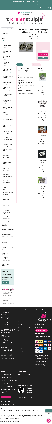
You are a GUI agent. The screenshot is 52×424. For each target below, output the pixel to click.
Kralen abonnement (6, 397)
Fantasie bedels (7, 114)
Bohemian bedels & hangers (8, 77)
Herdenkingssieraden (8, 142)
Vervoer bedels (6, 210)
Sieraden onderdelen (7, 225)
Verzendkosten (21, 348)
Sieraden (7, 231)
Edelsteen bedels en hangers (8, 101)
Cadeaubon (4, 242)
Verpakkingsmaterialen (8, 229)
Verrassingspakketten (7, 236)
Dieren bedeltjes (8, 85)
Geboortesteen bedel (6, 122)
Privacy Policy (21, 342)
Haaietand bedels (7, 137)
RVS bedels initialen (8, 190)
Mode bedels (6, 168)
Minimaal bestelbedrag (23, 339)
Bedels (7, 40)
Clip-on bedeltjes (7, 82)
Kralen (7, 38)
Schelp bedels (6, 194)
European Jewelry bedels (7, 111)
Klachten (20, 330)
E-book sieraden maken (6, 261)
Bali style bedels (7, 45)
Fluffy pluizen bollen (8, 119)
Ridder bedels (6, 185)
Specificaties (36, 64)
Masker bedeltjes (7, 160)
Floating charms (7, 117)
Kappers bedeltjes (7, 144)
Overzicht (20, 64)
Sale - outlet (7, 239)
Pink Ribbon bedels (7, 176)
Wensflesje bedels (7, 216)
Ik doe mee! (5, 282)
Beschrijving (27, 64)
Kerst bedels (6, 147)
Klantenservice (21, 312)
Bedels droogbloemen (6, 48)
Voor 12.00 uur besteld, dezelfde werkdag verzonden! (26, 4)
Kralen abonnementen (7, 245)
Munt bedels (6, 170)
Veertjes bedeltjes (7, 207)
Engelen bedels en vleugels (7, 108)
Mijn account (45, 8)
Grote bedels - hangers (6, 134)
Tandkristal (7, 247)
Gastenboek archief (22, 379)
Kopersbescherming (22, 333)
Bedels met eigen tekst (7, 52)
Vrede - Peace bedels (6, 213)
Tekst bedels (6, 205)
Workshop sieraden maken (24, 354)
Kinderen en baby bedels (7, 149)
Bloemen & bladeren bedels (8, 73)
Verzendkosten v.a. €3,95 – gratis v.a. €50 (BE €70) (25, 1)
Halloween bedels (7, 139)
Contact (19, 321)
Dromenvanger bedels (6, 87)
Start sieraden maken (7, 254)
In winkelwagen (43, 54)
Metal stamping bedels (7, 163)
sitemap (30, 421)
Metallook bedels (7, 166)
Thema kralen (7, 250)
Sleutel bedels (6, 197)
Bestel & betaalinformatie (23, 318)
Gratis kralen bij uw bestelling (24, 327)
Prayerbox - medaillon (6, 179)
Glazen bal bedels (7, 131)
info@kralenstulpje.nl (8, 324)
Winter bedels (6, 218)
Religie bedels (6, 182)
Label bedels (6, 155)
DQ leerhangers (7, 98)
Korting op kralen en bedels (24, 336)
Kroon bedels (6, 153)
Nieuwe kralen (7, 36)
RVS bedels (5, 187)
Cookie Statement (22, 324)
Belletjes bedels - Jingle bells (7, 70)
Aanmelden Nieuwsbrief (41, 330)
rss (33, 421)
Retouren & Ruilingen (22, 345)
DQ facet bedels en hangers (7, 95)
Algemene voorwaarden (23, 315)
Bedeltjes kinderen (7, 59)
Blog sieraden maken (7, 264)
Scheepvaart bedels (8, 192)
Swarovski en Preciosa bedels (7, 202)
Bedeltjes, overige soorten (7, 66)
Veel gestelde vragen (22, 351)
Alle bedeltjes (6, 43)
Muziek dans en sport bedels (7, 173)
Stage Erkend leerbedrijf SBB (7, 377)
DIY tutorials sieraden (7, 257)
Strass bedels (6, 199)
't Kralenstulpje (5, 33)
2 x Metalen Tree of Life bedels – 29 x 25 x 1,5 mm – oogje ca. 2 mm (42, 139)
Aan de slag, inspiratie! (6, 374)
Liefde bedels (6, 157)
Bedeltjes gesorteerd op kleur (8, 56)
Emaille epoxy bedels (6, 104)
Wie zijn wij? (3, 376)
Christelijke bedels (7, 80)
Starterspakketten (6, 234)
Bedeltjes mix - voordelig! (6, 62)
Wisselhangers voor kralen (8, 221)
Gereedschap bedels (8, 129)
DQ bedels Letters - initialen (8, 91)
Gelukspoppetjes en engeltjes (8, 126)
